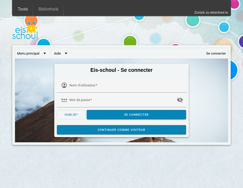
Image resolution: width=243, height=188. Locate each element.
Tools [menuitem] (23, 9)
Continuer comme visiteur (121, 130)
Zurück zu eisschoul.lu (211, 12)
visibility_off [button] (180, 100)
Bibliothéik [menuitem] (48, 9)
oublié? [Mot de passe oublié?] (71, 114)
